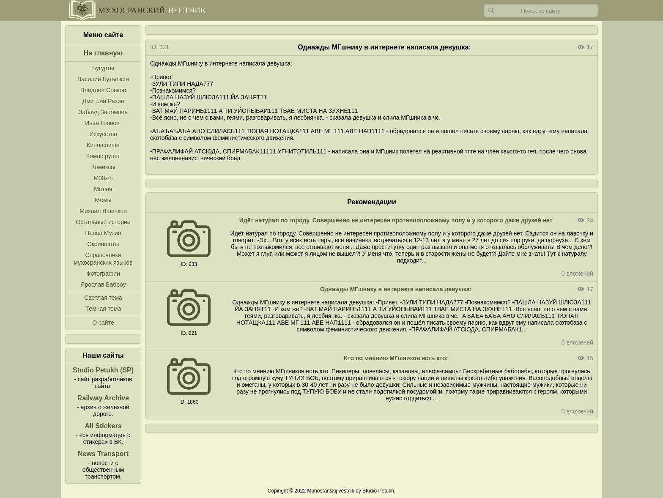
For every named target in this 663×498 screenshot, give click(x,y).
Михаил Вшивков (102, 211)
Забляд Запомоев (103, 112)
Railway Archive (103, 398)
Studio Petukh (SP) (103, 370)
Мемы (103, 200)
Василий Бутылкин (103, 79)
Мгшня (103, 189)
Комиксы (103, 167)
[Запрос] (541, 10)
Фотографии (103, 273)
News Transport (103, 453)
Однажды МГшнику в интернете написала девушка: (395, 289)
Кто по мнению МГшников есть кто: (396, 358)
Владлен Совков (103, 90)
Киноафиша (103, 145)
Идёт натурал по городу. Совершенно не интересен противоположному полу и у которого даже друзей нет (396, 220)
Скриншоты (103, 244)
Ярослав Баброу (103, 284)
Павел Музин (103, 233)
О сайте (103, 322)
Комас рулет (103, 156)
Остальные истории (103, 222)
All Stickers (103, 426)
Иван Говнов (102, 123)
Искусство (103, 134)
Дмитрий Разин (103, 101)
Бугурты (103, 68)
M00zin (102, 178)
